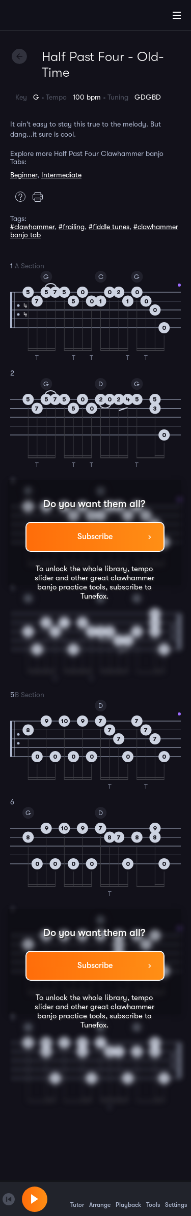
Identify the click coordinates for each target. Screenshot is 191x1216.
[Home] (40, 16)
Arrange (100, 1198)
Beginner (23, 175)
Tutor (77, 1198)
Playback (128, 1198)
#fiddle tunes (109, 227)
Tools (153, 1198)
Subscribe (95, 536)
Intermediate (61, 175)
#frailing (72, 227)
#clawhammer (32, 227)
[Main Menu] (177, 15)
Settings (176, 1198)
